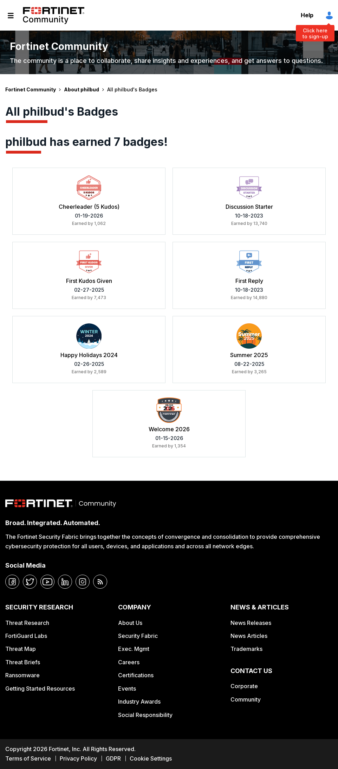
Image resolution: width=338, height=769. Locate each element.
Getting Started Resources (40, 688)
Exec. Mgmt (133, 648)
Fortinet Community (53, 15)
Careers (128, 662)
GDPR (113, 758)
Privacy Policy (78, 758)
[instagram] (83, 582)
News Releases (250, 622)
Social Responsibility (145, 714)
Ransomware (22, 675)
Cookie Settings (151, 758)
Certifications (136, 675)
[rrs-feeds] (100, 582)
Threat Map (20, 648)
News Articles (248, 635)
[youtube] (47, 582)
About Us (130, 622)
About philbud (81, 89)
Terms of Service (28, 758)
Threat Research (27, 622)
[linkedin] (65, 582)
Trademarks (246, 648)
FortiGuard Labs (26, 635)
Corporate (244, 686)
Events (127, 688)
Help (307, 15)
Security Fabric (138, 635)
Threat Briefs (22, 662)
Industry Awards (139, 701)
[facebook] (12, 582)
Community (245, 699)
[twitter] (30, 582)
